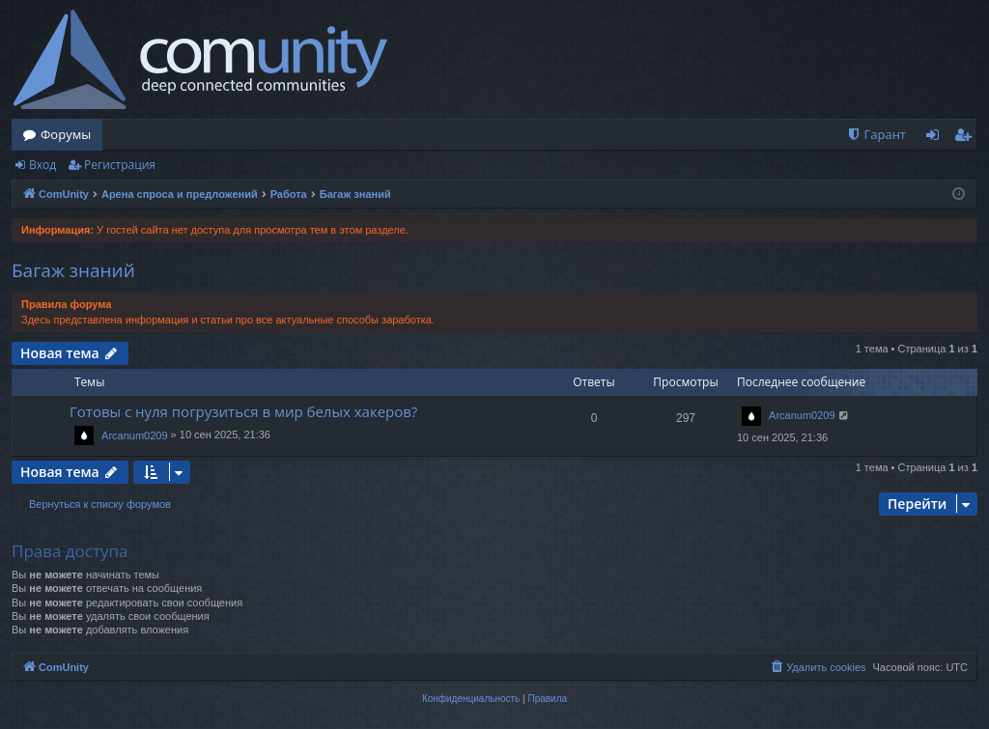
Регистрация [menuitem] (967, 138)
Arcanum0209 (134, 435)
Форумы (66, 134)
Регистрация (119, 164)
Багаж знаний (73, 270)
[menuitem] (876, 135)
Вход (42, 164)
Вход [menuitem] (936, 138)
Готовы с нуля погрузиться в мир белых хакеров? (243, 411)
